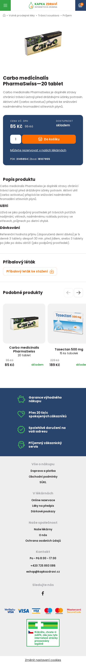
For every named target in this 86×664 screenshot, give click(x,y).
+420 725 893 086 (43, 566)
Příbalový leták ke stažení (30, 271)
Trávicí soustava (48, 15)
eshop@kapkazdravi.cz (43, 572)
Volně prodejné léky (22, 15)
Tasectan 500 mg (69, 351)
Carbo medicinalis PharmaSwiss (24, 351)
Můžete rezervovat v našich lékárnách (38, 150)
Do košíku (48, 139)
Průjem (67, 15)
